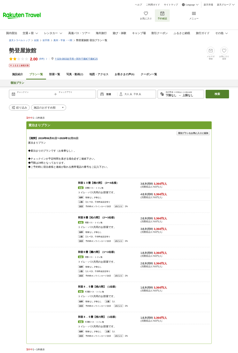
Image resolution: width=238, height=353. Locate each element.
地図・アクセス (98, 74)
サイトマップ (171, 4)
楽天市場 (208, 4)
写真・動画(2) (74, 74)
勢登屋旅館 (22, 51)
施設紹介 (17, 74)
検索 (217, 94)
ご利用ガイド (153, 4)
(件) (43, 59)
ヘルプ (138, 4)
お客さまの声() (124, 74)
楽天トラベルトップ (19, 40)
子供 (136, 94)
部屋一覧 (54, 74)
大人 (127, 94)
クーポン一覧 (149, 74)
